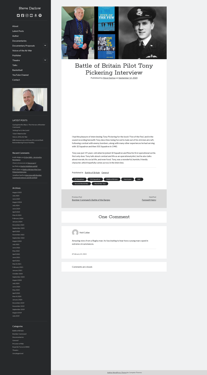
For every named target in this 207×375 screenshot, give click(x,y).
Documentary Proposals (23, 45)
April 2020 (16, 293)
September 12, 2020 (128, 78)
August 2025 (17, 192)
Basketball (17, 70)
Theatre (16, 60)
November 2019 (18, 306)
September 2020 (18, 277)
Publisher (16, 55)
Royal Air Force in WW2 (20, 347)
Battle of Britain (18, 331)
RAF (139, 179)
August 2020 (17, 280)
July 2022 (15, 244)
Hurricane (127, 179)
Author (15, 36)
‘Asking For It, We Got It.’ (21, 130)
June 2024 (16, 209)
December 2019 (18, 303)
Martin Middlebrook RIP (28, 166)
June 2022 (16, 248)
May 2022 (16, 251)
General (15, 340)
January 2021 (17, 270)
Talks (14, 65)
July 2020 (15, 283)
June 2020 (16, 287)
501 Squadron (95, 179)
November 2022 (18, 235)
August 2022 (17, 241)
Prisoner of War (18, 344)
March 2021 (16, 264)
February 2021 (17, 267)
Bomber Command (19, 334)
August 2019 (17, 313)
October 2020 (17, 274)
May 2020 (16, 290)
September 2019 (18, 309)
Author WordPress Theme (117, 372)
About (15, 26)
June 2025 (16, 199)
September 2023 (18, 228)
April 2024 (16, 212)
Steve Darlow (30, 8)
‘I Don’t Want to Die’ (19, 134)
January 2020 (17, 300)
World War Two (100, 184)
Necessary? (32, 163)
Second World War (81, 184)
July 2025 (15, 196)
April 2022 (16, 254)
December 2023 (18, 225)
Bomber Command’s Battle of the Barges (91, 200)
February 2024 (17, 218)
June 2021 (16, 257)
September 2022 (18, 238)
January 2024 (17, 222)
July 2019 (15, 316)
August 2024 (17, 202)
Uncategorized (17, 353)
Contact (16, 79)
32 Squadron (79, 179)
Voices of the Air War (22, 50)
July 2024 (15, 205)
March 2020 (16, 296)
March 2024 (16, 215)
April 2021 (16, 261)
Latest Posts (18, 31)
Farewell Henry (149, 200)
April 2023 (16, 231)
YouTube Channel (20, 75)
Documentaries (19, 40)
